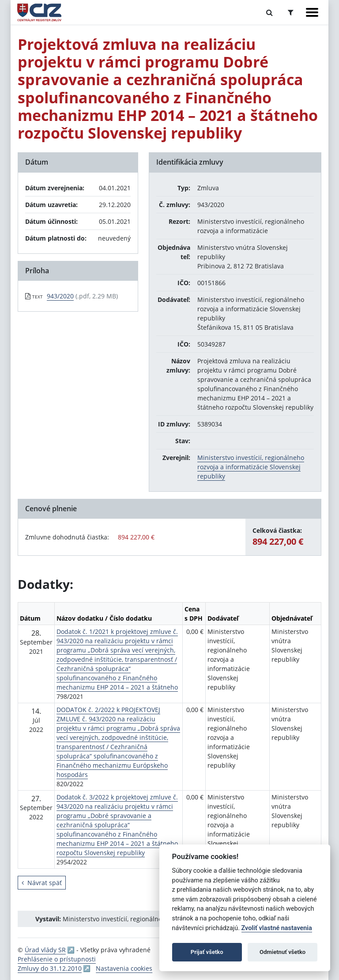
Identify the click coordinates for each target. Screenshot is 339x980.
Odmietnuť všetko (282, 952)
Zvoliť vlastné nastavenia (276, 928)
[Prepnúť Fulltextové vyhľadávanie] (269, 12)
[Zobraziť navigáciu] (312, 12)
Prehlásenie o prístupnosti (57, 959)
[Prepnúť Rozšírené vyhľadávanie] (290, 12)
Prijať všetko (207, 952)
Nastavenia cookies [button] (124, 968)
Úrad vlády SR (45, 950)
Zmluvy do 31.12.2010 (50, 968)
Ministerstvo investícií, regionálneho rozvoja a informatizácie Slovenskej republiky (250, 466)
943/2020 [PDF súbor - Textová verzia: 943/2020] (60, 296)
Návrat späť (42, 882)
